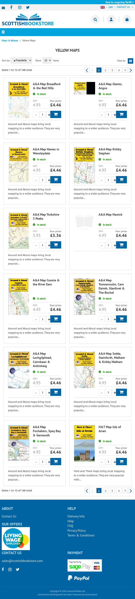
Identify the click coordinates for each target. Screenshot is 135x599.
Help (71, 521)
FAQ (70, 526)
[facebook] (10, 8)
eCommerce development (50, 594)
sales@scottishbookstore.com (4, 7)
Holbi (69, 594)
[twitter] (26, 8)
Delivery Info (76, 516)
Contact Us (9, 516)
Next (130, 70)
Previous (87, 70)
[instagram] (18, 8)
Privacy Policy (77, 530)
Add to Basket (55, 114)
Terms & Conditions (81, 535)
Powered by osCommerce (85, 594)
